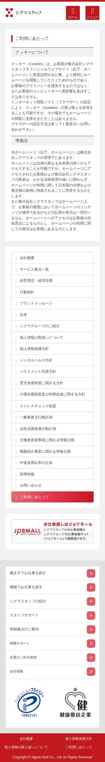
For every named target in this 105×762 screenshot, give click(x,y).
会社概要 (26, 739)
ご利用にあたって (78, 747)
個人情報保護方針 (78, 739)
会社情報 (16, 671)
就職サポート (20, 643)
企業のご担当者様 (23, 657)
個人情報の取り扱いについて (26, 747)
